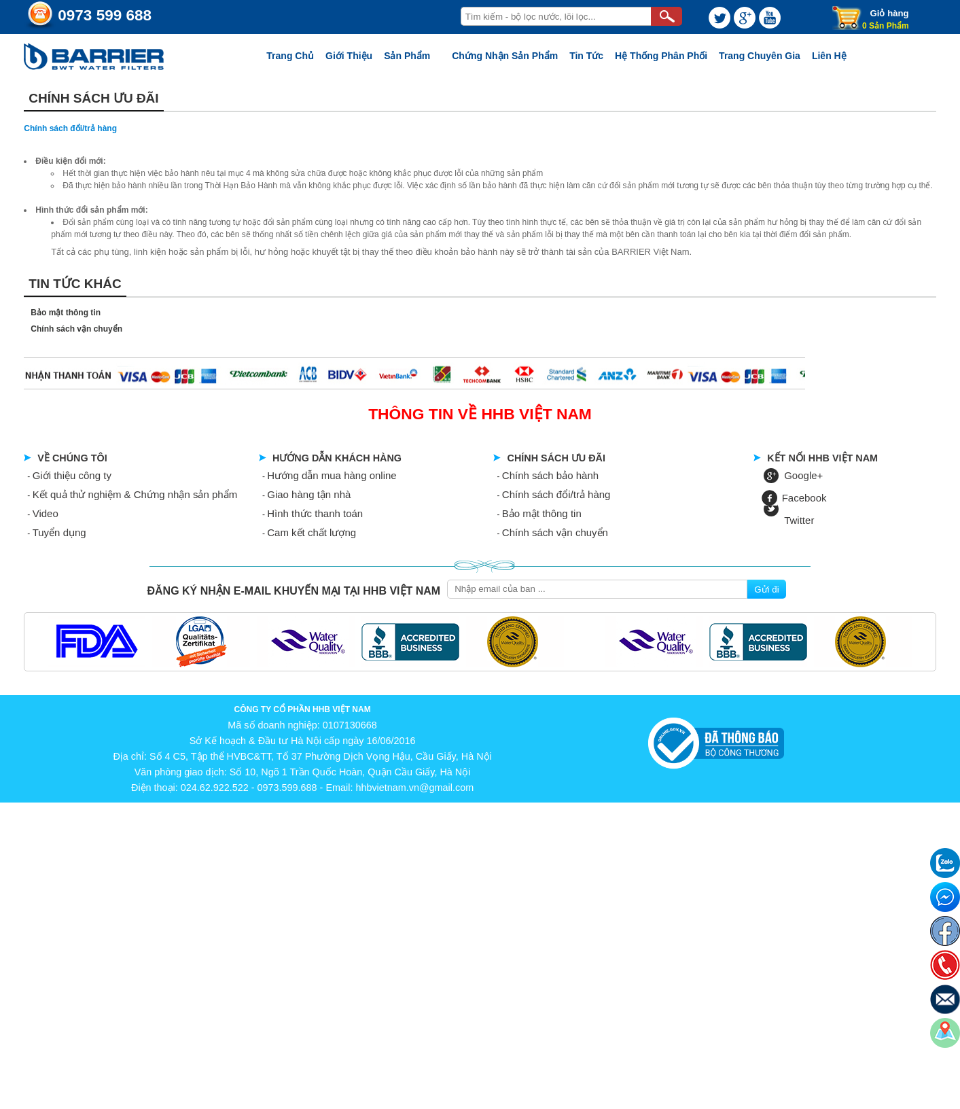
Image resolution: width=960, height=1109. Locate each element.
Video (45, 513)
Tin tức (586, 55)
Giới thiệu (348, 55)
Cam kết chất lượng (311, 532)
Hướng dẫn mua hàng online (331, 475)
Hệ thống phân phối (661, 55)
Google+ (803, 475)
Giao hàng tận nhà (309, 494)
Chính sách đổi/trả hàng (556, 494)
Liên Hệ (829, 55)
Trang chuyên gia (759, 55)
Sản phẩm (407, 55)
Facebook (804, 498)
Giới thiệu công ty (72, 475)
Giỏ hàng (889, 13)
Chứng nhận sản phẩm (505, 55)
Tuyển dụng (59, 532)
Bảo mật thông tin (66, 312)
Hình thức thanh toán (315, 513)
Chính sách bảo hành (550, 475)
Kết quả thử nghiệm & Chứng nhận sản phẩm (135, 494)
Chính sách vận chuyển (76, 329)
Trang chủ (290, 55)
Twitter (799, 520)
